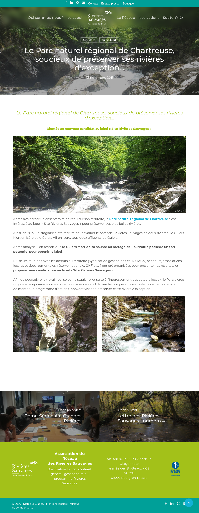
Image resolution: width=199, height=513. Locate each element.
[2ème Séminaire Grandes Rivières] (50, 416)
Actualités (89, 40)
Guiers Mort (108, 40)
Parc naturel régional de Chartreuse (138, 219)
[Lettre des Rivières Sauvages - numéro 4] (149, 416)
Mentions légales (56, 503)
